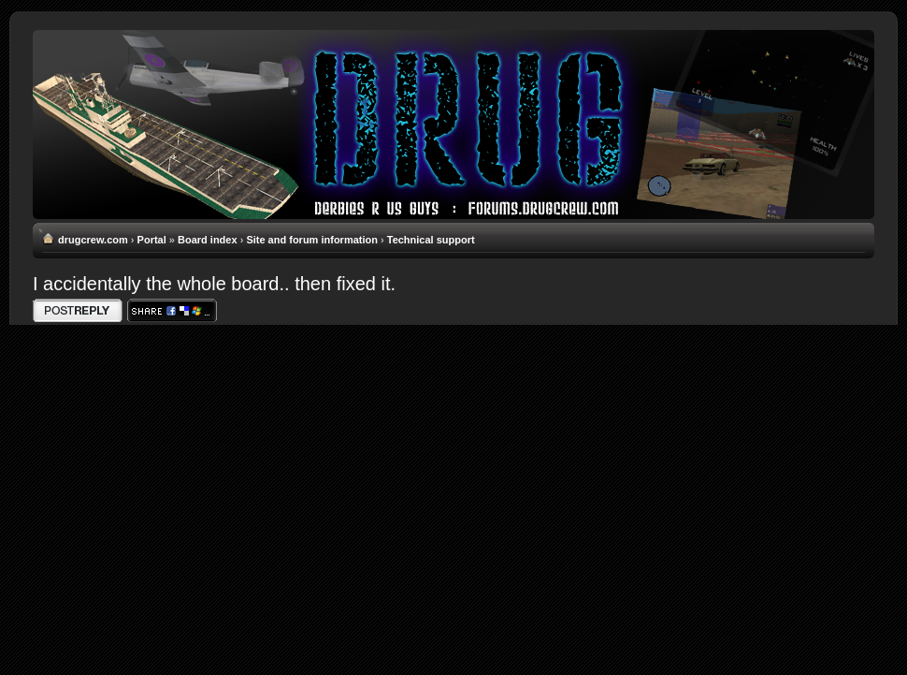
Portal (151, 239)
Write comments (77, 310)
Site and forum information (312, 239)
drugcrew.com (93, 239)
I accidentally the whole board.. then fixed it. (214, 283)
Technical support (431, 239)
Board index (208, 239)
